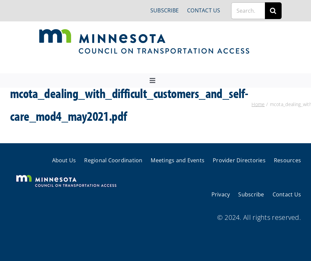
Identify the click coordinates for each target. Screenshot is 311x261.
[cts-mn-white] (66, 175)
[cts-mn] (145, 31)
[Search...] (248, 10)
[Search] (273, 10)
